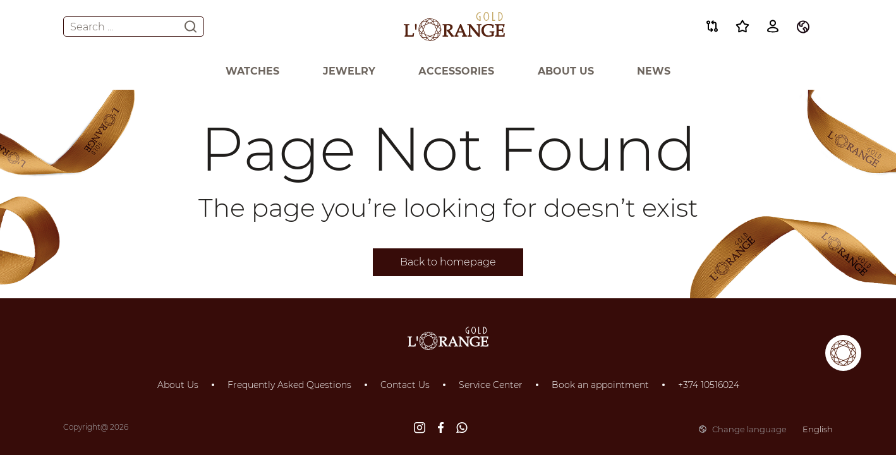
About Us (566, 71)
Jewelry (349, 71)
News (653, 71)
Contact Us (405, 385)
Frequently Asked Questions (289, 385)
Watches (252, 71)
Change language (766, 429)
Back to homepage (448, 262)
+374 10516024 (708, 385)
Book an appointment (600, 385)
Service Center (491, 385)
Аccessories (456, 71)
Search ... (133, 26)
